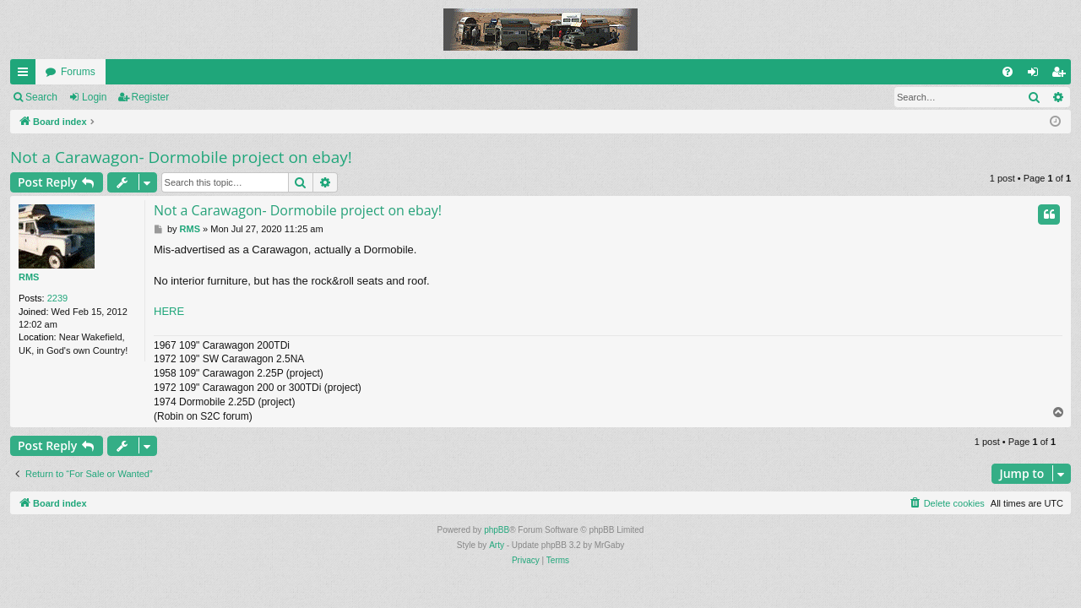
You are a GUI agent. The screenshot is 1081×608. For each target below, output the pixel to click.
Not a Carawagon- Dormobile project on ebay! (181, 157)
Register (151, 97)
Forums (78, 72)
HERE (169, 311)
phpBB (496, 530)
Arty (496, 545)
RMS (29, 277)
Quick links (26, 75)
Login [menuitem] (1037, 75)
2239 (57, 298)
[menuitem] (1007, 71)
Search (41, 97)
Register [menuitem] (1062, 75)
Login (94, 97)
